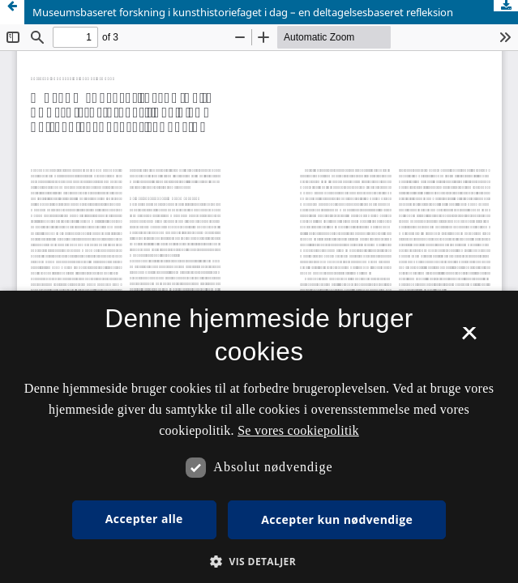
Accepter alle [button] (144, 518)
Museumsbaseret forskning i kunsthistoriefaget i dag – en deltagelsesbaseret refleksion (242, 12)
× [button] (469, 338)
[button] (259, 561)
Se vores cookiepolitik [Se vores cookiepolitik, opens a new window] (298, 430)
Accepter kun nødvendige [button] (337, 519)
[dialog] (259, 437)
